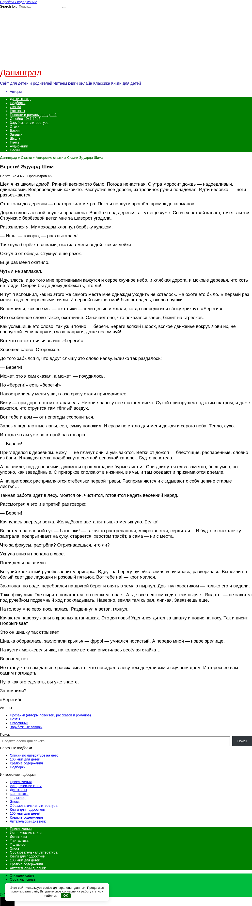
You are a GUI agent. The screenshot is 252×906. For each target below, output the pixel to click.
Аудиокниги (19, 146)
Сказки (15, 107)
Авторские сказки (49, 158)
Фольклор (18, 798)
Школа (15, 138)
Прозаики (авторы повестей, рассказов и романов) (50, 715)
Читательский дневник (28, 821)
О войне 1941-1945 (25, 119)
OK (65, 895)
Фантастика (19, 794)
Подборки (17, 103)
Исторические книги (26, 786)
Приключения (21, 782)
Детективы (18, 790)
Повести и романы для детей (33, 115)
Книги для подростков (27, 809)
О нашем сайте (22, 875)
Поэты (15, 719)
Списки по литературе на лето (34, 755)
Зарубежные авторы (26, 727)
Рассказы (17, 111)
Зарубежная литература (29, 123)
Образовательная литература (33, 806)
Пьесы (15, 142)
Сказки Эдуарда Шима (85, 158)
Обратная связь (22, 879)
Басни (15, 130)
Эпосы (15, 802)
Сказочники (19, 723)
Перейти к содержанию (18, 2)
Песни (15, 150)
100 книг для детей (25, 759)
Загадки (16, 134)
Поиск (5, 734)
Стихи (14, 127)
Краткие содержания (26, 763)
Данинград (21, 72)
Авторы (16, 92)
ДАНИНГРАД (20, 99)
